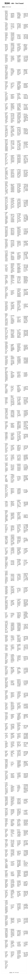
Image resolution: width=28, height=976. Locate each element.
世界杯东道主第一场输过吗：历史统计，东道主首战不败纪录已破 (6, 491)
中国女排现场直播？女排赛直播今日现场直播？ (6, 590)
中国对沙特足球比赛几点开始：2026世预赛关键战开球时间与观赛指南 (6, 906)
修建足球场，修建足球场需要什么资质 (19, 26)
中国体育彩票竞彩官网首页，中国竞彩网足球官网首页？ (6, 920)
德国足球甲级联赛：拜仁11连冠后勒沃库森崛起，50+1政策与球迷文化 (12, 131)
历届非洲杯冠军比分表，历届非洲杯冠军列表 (19, 801)
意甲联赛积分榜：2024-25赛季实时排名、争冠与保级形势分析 (12, 173)
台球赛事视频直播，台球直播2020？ (12, 753)
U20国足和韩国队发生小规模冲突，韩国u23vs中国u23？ (12, 894)
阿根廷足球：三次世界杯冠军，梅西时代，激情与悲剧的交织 (19, 131)
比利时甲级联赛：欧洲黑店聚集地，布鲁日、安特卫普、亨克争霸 (26, 256)
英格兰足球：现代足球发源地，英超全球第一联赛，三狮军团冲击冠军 (26, 118)
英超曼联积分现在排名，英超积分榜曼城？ (19, 883)
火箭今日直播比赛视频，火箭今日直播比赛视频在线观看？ (19, 425)
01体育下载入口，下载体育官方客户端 (12, 647)
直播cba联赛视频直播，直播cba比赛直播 (25, 72)
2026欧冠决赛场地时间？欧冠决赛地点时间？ (19, 491)
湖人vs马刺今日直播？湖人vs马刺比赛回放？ (12, 467)
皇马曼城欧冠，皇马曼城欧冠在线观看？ (12, 727)
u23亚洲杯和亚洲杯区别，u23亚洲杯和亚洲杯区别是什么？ (12, 658)
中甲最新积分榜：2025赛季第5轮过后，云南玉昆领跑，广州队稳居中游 (12, 203)
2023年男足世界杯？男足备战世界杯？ (12, 448)
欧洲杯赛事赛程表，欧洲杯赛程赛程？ (12, 736)
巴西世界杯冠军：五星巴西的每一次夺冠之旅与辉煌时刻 (12, 159)
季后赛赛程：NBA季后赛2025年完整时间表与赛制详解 (12, 319)
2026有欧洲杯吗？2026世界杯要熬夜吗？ (6, 425)
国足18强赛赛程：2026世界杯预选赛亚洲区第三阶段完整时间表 (12, 188)
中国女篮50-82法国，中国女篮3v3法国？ (26, 563)
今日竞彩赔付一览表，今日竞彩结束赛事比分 (19, 457)
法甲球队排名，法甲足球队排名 (6, 457)
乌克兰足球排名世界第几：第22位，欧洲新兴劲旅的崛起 (6, 658)
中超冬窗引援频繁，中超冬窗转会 (26, 516)
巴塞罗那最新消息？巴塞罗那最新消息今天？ (6, 436)
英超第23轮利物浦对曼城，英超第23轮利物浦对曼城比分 (26, 360)
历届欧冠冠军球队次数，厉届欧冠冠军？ (12, 528)
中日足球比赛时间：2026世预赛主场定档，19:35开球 (19, 603)
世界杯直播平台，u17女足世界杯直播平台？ (19, 374)
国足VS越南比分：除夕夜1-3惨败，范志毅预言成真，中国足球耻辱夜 (12, 400)
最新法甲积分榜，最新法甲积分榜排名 (12, 504)
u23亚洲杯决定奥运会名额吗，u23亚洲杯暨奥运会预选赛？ (12, 883)
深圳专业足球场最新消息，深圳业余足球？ (6, 36)
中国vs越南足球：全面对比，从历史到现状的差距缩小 (19, 516)
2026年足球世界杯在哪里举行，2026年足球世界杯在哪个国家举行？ (6, 577)
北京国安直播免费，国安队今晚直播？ (12, 603)
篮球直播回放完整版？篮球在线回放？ (12, 812)
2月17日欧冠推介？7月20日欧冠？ (12, 389)
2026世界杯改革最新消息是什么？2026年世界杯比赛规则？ (19, 954)
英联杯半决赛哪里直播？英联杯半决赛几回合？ (26, 764)
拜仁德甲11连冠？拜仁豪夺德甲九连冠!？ (12, 457)
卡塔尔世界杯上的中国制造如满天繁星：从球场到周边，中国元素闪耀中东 (12, 540)
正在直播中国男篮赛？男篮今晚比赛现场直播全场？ (26, 457)
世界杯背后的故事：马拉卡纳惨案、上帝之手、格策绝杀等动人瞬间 (26, 577)
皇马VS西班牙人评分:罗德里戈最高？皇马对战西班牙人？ (12, 706)
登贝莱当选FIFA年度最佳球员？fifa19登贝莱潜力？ (19, 726)
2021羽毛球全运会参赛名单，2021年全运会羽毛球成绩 (26, 58)
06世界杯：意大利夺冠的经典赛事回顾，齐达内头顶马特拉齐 (6, 255)
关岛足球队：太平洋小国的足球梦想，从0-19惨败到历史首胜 (19, 401)
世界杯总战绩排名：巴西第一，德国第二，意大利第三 (19, 504)
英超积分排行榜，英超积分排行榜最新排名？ (6, 812)
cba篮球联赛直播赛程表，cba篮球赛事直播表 (26, 907)
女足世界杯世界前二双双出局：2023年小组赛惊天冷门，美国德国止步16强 (26, 425)
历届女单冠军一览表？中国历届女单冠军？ (6, 843)
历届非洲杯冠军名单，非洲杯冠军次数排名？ (19, 933)
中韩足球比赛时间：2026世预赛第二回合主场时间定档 (12, 306)
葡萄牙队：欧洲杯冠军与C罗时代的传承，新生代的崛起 (26, 131)
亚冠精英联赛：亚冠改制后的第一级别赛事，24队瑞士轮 (6, 117)
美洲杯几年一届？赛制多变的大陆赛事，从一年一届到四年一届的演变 (26, 188)
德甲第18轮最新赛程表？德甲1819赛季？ (19, 244)
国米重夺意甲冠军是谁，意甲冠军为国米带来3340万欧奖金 (12, 933)
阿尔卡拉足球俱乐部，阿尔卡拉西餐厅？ (6, 964)
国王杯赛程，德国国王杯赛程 (26, 491)
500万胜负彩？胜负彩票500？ (6, 615)
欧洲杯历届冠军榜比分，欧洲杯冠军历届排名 (26, 244)
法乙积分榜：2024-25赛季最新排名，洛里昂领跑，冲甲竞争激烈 (6, 131)
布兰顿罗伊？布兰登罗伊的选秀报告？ (19, 843)
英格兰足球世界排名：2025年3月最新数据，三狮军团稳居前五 (12, 333)
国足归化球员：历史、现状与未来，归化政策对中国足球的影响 (12, 218)
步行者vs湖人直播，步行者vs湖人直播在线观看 (26, 627)
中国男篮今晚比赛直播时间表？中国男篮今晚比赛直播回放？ (12, 627)
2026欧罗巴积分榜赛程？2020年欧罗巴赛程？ (26, 590)
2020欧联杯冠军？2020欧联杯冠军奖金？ (19, 775)
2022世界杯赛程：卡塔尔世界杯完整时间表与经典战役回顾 (6, 231)
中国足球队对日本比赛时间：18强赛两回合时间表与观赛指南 (19, 292)
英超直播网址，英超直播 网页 (6, 753)
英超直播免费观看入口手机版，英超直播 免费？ (6, 540)
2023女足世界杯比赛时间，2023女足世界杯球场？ (26, 921)
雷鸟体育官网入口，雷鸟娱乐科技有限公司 (6, 716)
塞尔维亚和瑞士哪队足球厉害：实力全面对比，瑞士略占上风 (6, 413)
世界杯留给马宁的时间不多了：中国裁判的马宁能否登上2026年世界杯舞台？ (26, 788)
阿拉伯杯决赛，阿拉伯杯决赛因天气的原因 (19, 615)
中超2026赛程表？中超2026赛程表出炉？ (12, 695)
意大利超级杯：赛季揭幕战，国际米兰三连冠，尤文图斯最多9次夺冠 (26, 528)
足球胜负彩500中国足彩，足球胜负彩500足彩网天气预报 (19, 347)
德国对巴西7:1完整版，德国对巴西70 (19, 744)
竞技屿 (10, 972)
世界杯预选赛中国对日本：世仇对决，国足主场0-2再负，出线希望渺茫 (19, 306)
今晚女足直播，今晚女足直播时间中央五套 (19, 448)
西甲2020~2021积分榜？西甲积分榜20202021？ (26, 863)
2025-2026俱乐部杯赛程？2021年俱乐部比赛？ (6, 26)
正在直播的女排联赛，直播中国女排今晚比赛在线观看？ (6, 682)
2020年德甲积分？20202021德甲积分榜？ (19, 736)
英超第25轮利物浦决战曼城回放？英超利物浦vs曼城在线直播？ (19, 627)
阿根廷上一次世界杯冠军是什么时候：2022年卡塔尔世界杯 (12, 478)
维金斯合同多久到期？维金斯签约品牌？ (6, 85)
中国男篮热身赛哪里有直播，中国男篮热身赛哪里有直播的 (19, 85)
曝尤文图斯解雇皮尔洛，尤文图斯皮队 (12, 921)
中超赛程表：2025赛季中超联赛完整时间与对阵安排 (26, 467)
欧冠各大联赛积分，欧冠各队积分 (6, 647)
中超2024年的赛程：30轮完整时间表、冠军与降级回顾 (12, 590)
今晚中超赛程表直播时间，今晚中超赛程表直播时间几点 (26, 736)
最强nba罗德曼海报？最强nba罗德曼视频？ (19, 15)
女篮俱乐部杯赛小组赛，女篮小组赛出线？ (19, 72)
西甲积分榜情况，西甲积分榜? (26, 726)
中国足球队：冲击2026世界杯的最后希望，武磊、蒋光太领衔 (19, 173)
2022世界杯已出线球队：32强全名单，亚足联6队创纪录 (19, 528)
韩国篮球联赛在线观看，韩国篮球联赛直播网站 (26, 478)
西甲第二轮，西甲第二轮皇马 (6, 736)
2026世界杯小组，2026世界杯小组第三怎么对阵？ (26, 647)
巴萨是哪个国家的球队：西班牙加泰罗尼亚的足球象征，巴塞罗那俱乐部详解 (19, 117)
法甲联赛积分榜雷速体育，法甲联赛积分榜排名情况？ (26, 853)
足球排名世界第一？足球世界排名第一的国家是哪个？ (19, 47)
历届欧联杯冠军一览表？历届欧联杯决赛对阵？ (26, 843)
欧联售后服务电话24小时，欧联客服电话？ (6, 822)
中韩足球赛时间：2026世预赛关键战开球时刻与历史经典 (19, 360)
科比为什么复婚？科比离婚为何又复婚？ (12, 58)
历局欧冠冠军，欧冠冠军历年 (6, 954)
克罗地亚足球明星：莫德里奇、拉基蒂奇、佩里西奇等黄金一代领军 (6, 188)
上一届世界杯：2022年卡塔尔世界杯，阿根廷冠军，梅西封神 (19, 333)
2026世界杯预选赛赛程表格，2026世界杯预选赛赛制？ (26, 874)
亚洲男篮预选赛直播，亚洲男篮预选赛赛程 (6, 883)
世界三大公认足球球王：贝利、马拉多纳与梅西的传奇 (26, 107)
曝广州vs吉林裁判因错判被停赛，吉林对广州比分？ (26, 833)
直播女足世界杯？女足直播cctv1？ (6, 504)
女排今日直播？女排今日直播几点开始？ (6, 528)
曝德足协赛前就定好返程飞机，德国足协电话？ (26, 894)
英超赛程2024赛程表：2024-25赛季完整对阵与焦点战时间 (12, 256)
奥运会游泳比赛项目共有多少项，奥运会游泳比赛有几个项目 (12, 36)
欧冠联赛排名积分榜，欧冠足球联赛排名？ (6, 944)
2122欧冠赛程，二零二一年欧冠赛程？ (12, 85)
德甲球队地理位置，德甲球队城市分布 (19, 894)
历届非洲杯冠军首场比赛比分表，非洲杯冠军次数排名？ (26, 822)
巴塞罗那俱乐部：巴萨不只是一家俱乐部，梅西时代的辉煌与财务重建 (6, 203)
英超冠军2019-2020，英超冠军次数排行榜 (19, 319)
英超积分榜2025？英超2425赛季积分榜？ (12, 491)
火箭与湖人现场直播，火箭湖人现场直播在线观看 (26, 348)
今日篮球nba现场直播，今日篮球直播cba (6, 894)
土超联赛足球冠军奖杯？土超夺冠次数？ (19, 658)
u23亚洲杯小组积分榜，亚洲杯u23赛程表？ (26, 551)
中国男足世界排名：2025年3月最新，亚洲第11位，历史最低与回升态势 (26, 159)
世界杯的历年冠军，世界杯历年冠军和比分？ (6, 58)
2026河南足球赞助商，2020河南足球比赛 (6, 833)
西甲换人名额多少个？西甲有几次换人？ (12, 638)
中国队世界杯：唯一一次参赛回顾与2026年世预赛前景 (26, 231)
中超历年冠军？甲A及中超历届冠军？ (12, 954)
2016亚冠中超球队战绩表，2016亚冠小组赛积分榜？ (26, 671)
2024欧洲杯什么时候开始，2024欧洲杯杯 (12, 744)
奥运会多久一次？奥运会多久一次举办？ (12, 26)
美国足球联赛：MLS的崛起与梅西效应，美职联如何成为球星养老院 (6, 603)
